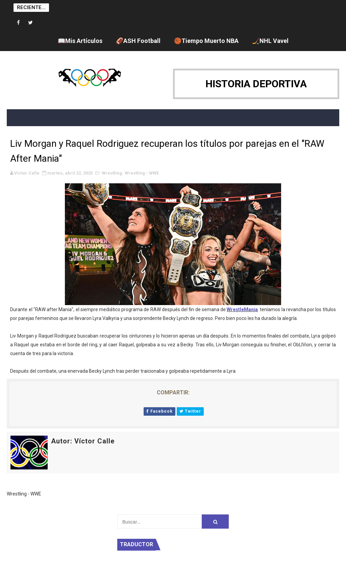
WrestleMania (242, 309)
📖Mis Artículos (80, 40)
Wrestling (112, 173)
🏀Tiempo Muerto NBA (206, 40)
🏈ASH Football (138, 40)
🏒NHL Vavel (270, 40)
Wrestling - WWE (142, 173)
